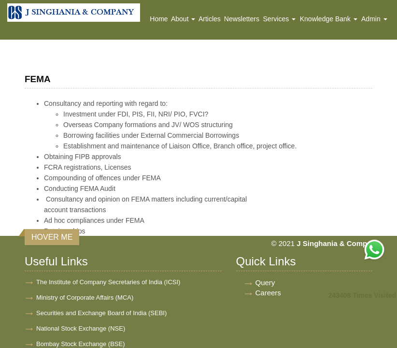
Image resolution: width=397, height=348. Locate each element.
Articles (209, 19)
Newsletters (241, 19)
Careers (268, 293)
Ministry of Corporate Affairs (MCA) (84, 297)
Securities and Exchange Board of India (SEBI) (101, 313)
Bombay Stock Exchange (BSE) (80, 344)
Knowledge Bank (328, 19)
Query (265, 282)
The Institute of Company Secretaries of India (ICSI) (108, 282)
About (183, 19)
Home (159, 19)
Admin (374, 19)
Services (279, 19)
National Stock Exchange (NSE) (80, 328)
